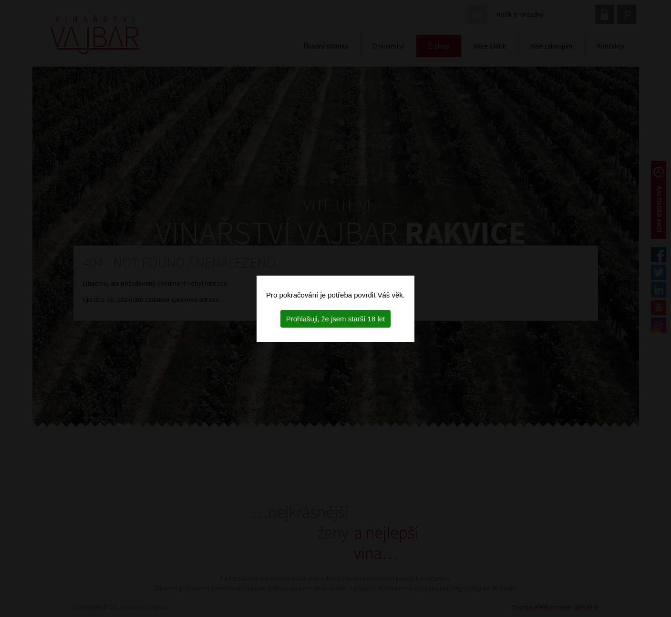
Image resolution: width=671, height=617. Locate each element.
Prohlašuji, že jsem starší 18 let (335, 319)
